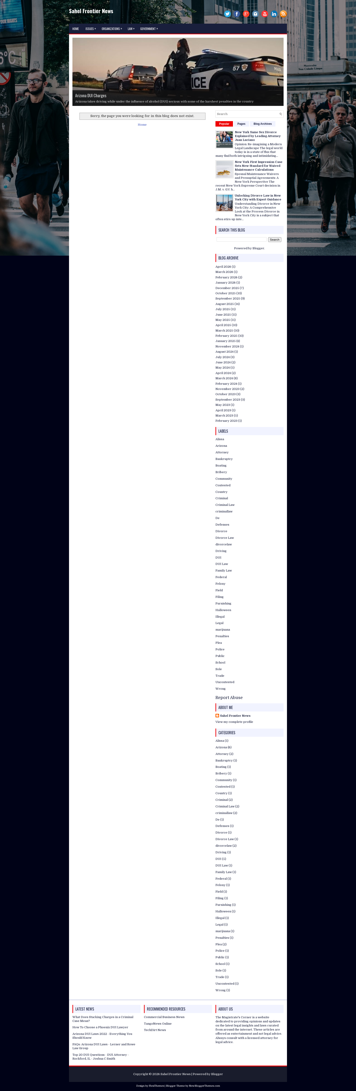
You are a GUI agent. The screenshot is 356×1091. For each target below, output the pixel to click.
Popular (224, 123)
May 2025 (222, 320)
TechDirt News (155, 1030)
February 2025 (226, 335)
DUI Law (221, 564)
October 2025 (225, 293)
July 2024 (222, 357)
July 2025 (222, 309)
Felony (220, 583)
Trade (219, 675)
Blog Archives (263, 123)
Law (132, 27)
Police (220, 649)
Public (220, 656)
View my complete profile (234, 722)
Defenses (222, 524)
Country (221, 492)
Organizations (113, 27)
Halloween (223, 610)
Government (150, 27)
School (220, 662)
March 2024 (224, 378)
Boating (221, 465)
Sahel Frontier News (91, 11)
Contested (222, 485)
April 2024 (223, 373)
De (217, 518)
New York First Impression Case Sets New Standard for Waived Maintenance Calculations (258, 165)
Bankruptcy (224, 459)
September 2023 (227, 399)
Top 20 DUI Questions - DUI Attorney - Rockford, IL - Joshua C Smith (100, 1056)
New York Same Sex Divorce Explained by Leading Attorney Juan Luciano (258, 136)
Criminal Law (225, 505)
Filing (219, 597)
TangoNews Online (158, 1023)
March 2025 (224, 330)
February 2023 (226, 420)
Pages (241, 123)
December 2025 (227, 288)
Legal (219, 623)
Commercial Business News (164, 1017)
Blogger (258, 248)
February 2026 (226, 277)
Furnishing (223, 603)
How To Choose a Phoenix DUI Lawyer (100, 1027)
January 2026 (225, 282)
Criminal (221, 498)
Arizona (221, 445)
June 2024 (223, 362)
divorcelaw (223, 544)
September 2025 (227, 298)
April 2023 (223, 410)
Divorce (221, 531)
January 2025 (225, 341)
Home (75, 28)
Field (219, 590)
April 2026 (223, 266)
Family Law (223, 570)
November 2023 (227, 389)
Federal (221, 577)
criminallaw (223, 511)
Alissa (219, 439)
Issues (92, 27)
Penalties (222, 636)
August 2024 (224, 351)
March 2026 (224, 272)
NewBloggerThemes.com (204, 1085)
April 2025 (223, 325)
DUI (218, 557)
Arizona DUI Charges (90, 95)
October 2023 (225, 394)
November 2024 (227, 346)
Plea (218, 642)
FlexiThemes (156, 1085)
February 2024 (226, 383)
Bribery (221, 472)
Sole (218, 669)
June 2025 (223, 314)
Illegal (220, 616)
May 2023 (222, 405)
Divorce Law (224, 537)
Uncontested (224, 682)
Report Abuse (229, 697)
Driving (221, 551)
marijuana (222, 629)
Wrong (220, 688)
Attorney (222, 452)
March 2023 (224, 415)
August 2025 (224, 304)
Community (223, 478)
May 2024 (222, 367)
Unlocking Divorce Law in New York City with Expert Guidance (258, 197)
